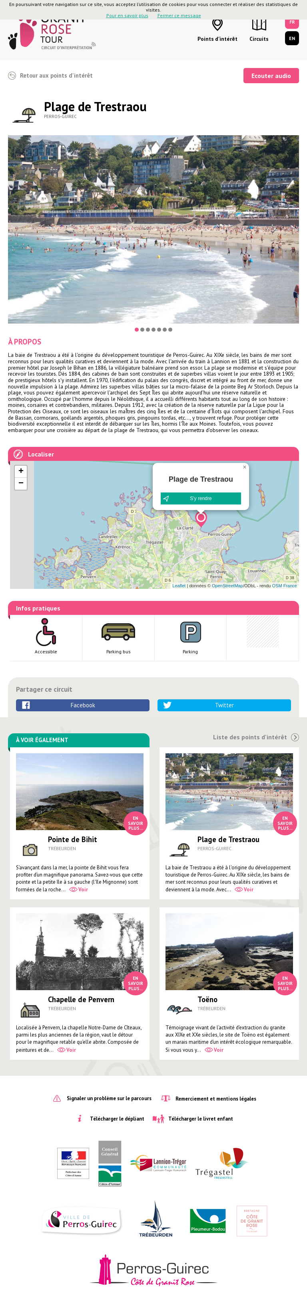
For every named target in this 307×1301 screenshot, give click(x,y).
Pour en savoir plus (127, 15)
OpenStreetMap (227, 585)
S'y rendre (200, 498)
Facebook (83, 705)
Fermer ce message (179, 15)
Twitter (224, 705)
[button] (201, 519)
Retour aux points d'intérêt (56, 75)
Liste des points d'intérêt (250, 737)
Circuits (259, 38)
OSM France (284, 585)
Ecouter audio (271, 76)
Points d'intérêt (217, 38)
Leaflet (178, 585)
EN (292, 38)
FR (292, 22)
